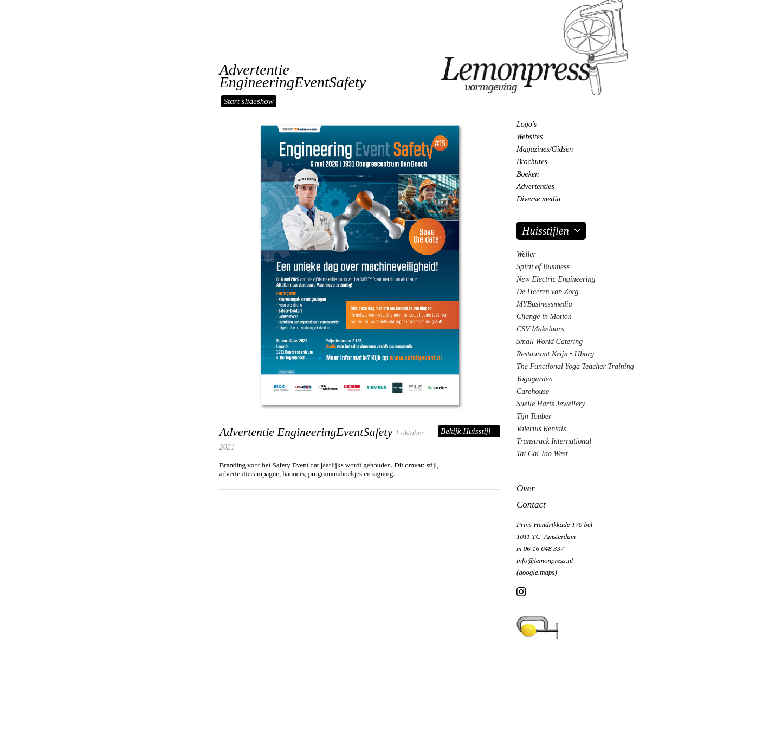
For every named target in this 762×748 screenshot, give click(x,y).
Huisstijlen (545, 231)
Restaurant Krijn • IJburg (555, 354)
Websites (529, 137)
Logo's (526, 124)
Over (525, 488)
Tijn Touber (533, 416)
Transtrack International (553, 441)
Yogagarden (534, 379)
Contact (531, 504)
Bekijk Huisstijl (465, 431)
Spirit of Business (543, 267)
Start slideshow (249, 101)
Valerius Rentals (541, 429)
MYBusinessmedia (544, 304)
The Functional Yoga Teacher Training (575, 366)
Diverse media (538, 199)
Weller (526, 254)
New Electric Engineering (555, 279)
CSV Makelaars (540, 329)
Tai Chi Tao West (542, 454)
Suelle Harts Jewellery (550, 404)
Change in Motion (544, 317)
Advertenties (535, 187)
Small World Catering (549, 341)
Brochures (531, 162)
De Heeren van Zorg (547, 292)
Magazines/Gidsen (544, 149)
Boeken (527, 174)
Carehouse (532, 391)
